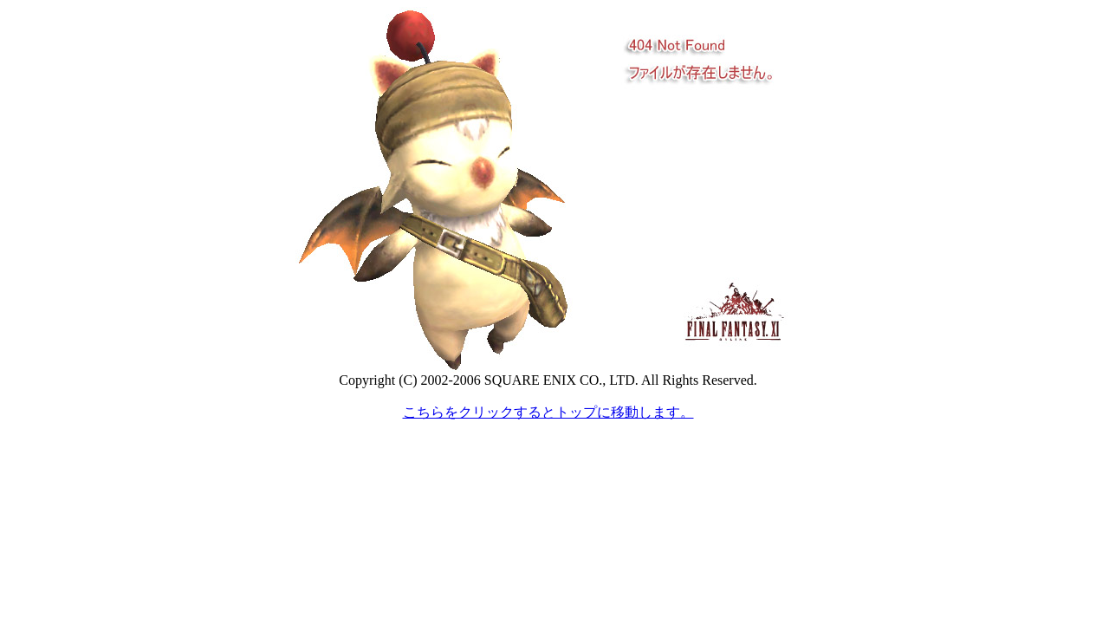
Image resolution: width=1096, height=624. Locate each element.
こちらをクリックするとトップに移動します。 (548, 412)
